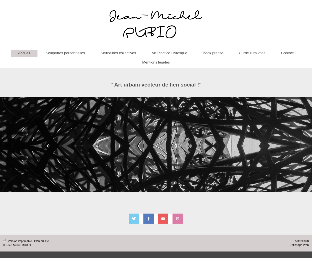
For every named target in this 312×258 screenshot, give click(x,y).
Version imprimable (18, 241)
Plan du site (41, 241)
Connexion (302, 240)
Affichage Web (300, 245)
